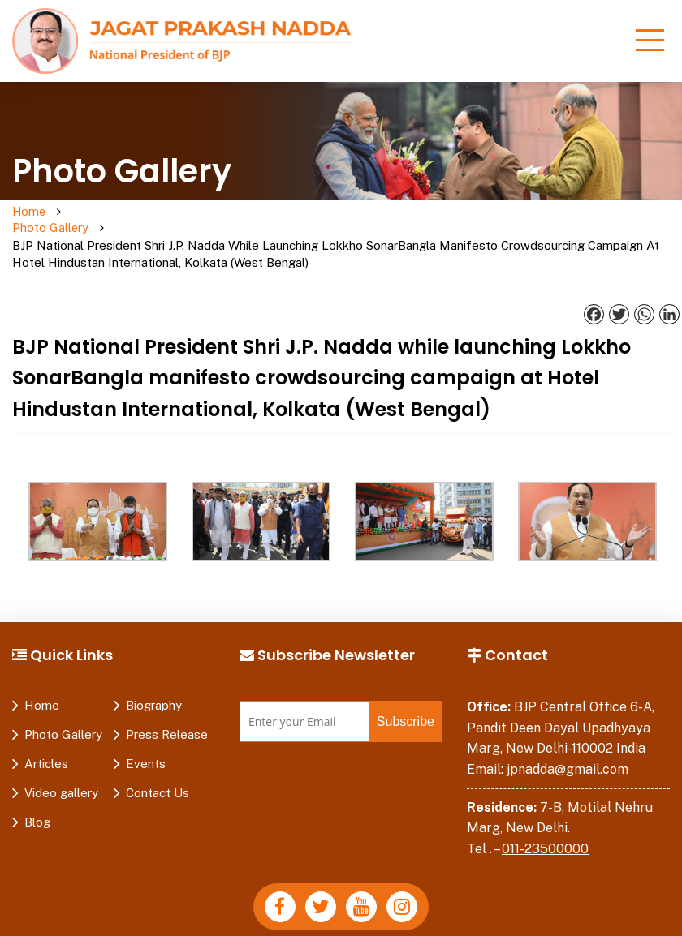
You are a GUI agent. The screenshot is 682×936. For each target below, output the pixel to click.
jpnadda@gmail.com (567, 736)
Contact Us (157, 759)
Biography (154, 672)
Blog (37, 789)
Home (29, 212)
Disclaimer (277, 922)
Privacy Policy (191, 922)
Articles (46, 730)
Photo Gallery (91, 220)
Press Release (167, 701)
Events (146, 730)
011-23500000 (545, 815)
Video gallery (61, 759)
